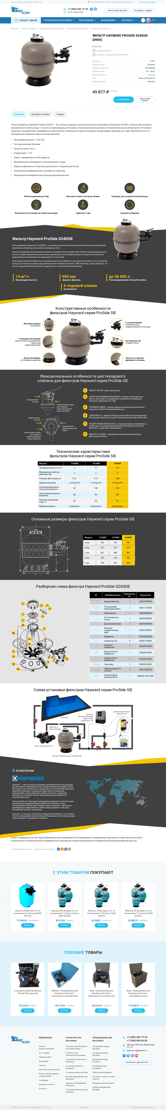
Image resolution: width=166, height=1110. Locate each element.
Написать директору (136, 1062)
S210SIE (96, 463)
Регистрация (150, 2)
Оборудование (88, 20)
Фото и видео (44, 1053)
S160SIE (74, 463)
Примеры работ (45, 1057)
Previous (7, 903)
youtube (136, 1055)
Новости (42, 1065)
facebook (124, 1055)
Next (158, 903)
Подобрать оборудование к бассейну (112, 55)
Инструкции (43, 1061)
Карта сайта (84, 1107)
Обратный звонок (117, 11)
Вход (142, 2)
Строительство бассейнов (59, 20)
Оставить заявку (143, 11)
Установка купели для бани (77, 1072)
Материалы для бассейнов (103, 1083)
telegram (91, 9)
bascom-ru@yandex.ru (137, 1050)
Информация (109, 20)
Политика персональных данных (143, 1107)
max (95, 9)
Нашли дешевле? (103, 51)
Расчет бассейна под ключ (49, 1070)
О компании (43, 1080)
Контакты (128, 20)
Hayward (151, 75)
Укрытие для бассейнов (102, 1072)
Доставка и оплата (46, 1084)
